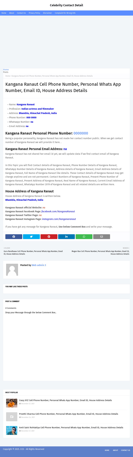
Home (3, 13)
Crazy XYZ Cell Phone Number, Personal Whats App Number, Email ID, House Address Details (65, 400)
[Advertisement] (66, 43)
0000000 (81, 133)
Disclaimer (47, 13)
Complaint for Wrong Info (65, 13)
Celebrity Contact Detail (66, 5)
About (11, 13)
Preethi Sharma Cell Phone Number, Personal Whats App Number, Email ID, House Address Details (68, 414)
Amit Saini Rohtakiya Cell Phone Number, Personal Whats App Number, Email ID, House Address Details (71, 427)
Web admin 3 (38, 265)
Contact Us (21, 13)
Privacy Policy (34, 13)
